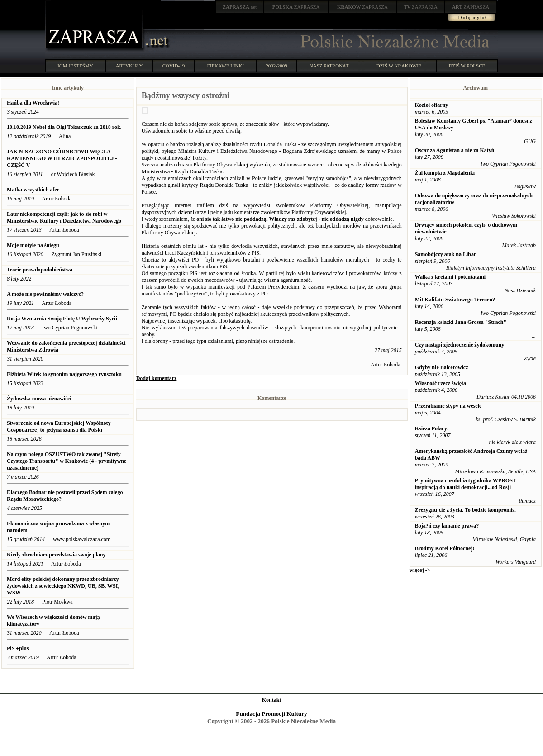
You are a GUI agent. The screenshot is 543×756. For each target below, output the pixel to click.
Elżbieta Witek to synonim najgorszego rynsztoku (64, 374)
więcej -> (420, 570)
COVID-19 (173, 65)
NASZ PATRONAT (329, 65)
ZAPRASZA (296, 7)
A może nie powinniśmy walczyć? (45, 294)
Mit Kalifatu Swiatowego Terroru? (455, 299)
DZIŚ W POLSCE (466, 65)
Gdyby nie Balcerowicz (441, 367)
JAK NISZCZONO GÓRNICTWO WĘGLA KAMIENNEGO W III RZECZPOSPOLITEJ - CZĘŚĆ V (62, 158)
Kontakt (271, 700)
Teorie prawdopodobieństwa (39, 269)
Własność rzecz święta (440, 383)
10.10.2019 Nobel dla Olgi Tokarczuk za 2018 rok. (64, 127)
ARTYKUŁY (129, 65)
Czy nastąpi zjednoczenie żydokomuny (460, 345)
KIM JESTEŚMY (75, 65)
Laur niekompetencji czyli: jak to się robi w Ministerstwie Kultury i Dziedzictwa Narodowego (64, 217)
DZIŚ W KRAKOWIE (399, 65)
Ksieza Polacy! (432, 428)
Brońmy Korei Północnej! (445, 548)
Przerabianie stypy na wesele (448, 406)
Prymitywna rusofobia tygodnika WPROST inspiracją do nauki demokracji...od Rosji (465, 483)
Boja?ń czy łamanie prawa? (447, 526)
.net (240, 7)
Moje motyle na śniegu (34, 245)
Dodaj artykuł (472, 17)
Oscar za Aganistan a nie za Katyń (455, 150)
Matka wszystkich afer (33, 189)
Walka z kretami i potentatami (450, 277)
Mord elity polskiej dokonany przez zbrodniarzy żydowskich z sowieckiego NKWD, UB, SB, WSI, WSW (63, 586)
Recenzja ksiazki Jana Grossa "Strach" (460, 322)
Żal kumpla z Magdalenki (445, 173)
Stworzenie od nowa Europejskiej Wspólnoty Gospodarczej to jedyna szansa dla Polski (59, 426)
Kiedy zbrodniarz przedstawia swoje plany (56, 555)
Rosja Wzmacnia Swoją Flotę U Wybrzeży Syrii (62, 318)
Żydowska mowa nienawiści (39, 398)
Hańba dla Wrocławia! (33, 103)
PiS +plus (18, 648)
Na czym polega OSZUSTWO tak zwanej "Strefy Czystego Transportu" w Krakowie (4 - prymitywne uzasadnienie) (66, 461)
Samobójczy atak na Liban (446, 254)
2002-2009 (276, 65)
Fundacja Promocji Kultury (271, 713)
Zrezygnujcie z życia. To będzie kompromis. (465, 510)
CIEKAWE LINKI (225, 65)
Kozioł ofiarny (431, 105)
